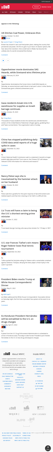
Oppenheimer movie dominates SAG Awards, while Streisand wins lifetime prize (23, 71)
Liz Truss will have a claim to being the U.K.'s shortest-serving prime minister (19, 213)
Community (7, 383)
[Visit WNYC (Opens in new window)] (12, 408)
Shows (34, 12)
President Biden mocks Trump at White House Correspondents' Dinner (18, 282)
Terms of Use (26, 433)
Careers (39, 371)
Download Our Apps (20, 374)
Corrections (26, 435)
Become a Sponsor (39, 366)
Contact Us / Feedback (39, 361)
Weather (7, 388)
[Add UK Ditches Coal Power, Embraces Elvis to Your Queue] (8, 60)
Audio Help (20, 384)
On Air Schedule (8, 373)
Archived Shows (20, 379)
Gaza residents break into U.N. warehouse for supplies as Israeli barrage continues (18, 105)
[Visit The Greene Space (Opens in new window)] (39, 420)
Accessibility (17, 435)
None (8, 38)
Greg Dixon (18, 42)
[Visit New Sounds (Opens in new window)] (39, 414)
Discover (46, 12)
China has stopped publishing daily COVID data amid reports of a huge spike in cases (19, 142)
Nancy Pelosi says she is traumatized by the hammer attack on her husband (19, 179)
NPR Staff (6, 294)
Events (7, 378)
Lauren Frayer (8, 42)
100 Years (27, 12)
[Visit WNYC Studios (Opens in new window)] (41, 408)
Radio (6, 12)
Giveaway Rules (7, 438)
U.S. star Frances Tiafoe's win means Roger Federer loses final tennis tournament (20, 245)
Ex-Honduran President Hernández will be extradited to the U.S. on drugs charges (19, 318)
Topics (40, 12)
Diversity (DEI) (39, 373)
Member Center (46, 7)
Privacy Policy (6, 435)
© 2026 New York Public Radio (11, 433)
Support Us (20, 387)
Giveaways (7, 386)
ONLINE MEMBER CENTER (39, 363)
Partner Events (8, 381)
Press (39, 376)
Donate (36, 7)
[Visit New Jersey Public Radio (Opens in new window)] (13, 420)
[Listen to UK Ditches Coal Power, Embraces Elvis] (3, 60)
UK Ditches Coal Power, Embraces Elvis (20, 32)
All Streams (13, 12)
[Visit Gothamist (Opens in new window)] (26, 408)
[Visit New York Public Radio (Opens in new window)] (26, 396)
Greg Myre (7, 118)
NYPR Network (47, 1)
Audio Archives (20, 382)
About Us (39, 359)
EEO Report (6, 440)
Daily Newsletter (7, 376)
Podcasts (20, 377)
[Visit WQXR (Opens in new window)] (13, 414)
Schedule (20, 12)
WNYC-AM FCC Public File (22, 440)
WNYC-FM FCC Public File (22, 438)
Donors (39, 368)
